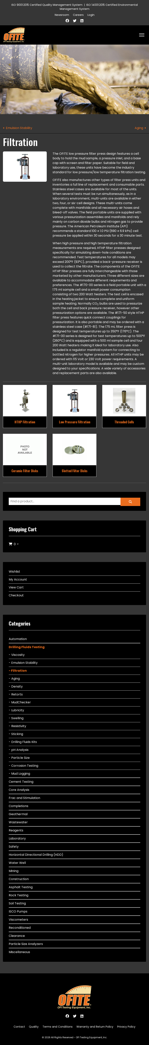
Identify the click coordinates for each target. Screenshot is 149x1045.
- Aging (14, 678)
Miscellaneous (19, 952)
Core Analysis (19, 790)
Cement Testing (21, 781)
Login (90, 15)
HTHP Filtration (25, 422)
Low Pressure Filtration (74, 422)
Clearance (17, 936)
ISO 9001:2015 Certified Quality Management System (46, 5)
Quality (34, 1027)
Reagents (16, 830)
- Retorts (16, 694)
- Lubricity (16, 710)
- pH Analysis (19, 750)
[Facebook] (67, 20)
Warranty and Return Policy (94, 1027)
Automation (18, 639)
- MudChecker (20, 702)
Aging (139, 128)
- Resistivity (17, 726)
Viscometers (18, 919)
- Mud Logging (19, 773)
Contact (19, 1027)
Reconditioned (20, 927)
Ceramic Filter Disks (24, 471)
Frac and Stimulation (24, 798)
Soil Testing (17, 903)
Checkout (16, 595)
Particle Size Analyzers (26, 944)
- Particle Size (19, 758)
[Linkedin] (81, 20)
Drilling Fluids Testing (27, 647)
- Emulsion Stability (23, 662)
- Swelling (16, 718)
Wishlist (14, 571)
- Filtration (18, 670)
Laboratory (17, 838)
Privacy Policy (126, 1027)
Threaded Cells (124, 422)
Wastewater (18, 822)
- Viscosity (17, 655)
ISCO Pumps (18, 911)
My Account (18, 579)
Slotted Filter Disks (74, 471)
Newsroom (62, 15)
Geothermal (18, 814)
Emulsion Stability (19, 128)
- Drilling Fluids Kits (23, 742)
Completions (18, 806)
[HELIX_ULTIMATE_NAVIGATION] (141, 35)
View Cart (16, 587)
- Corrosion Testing (23, 765)
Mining (13, 871)
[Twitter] (74, 20)
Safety (14, 846)
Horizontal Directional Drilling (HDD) (36, 854)
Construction (19, 879)
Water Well (17, 863)
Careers (78, 15)
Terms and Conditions (57, 1027)
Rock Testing (18, 895)
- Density (16, 686)
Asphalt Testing (21, 887)
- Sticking (16, 734)
